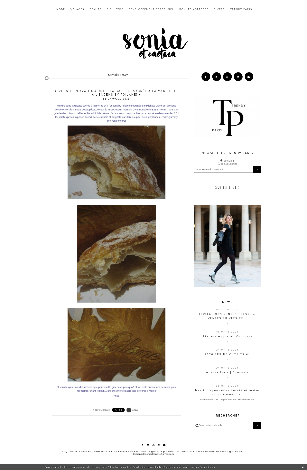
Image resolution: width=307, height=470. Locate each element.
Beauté (96, 9)
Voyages (77, 9)
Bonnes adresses (194, 9)
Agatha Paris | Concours (227, 372)
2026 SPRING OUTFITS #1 (227, 354)
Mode (60, 9)
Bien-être (115, 9)
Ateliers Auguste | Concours (227, 336)
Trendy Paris (241, 9)
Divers (219, 9)
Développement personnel (151, 9)
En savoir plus (207, 467)
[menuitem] (60, 12)
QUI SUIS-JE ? (227, 187)
